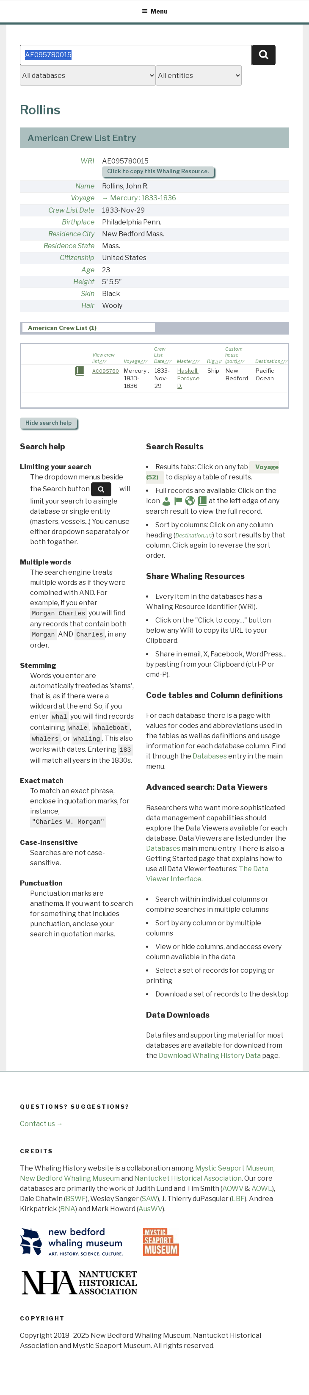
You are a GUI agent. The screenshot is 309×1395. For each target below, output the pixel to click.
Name (84, 186)
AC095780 (105, 371)
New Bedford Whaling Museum (70, 1178)
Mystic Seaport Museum (234, 1168)
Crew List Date (71, 210)
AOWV (232, 1189)
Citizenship (77, 258)
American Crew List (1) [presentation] (62, 327)
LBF (238, 1199)
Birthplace (78, 222)
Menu (155, 11)
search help (48, 423)
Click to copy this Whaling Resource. (158, 171)
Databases (210, 756)
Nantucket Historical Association (188, 1178)
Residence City (71, 234)
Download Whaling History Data (210, 1056)
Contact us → (41, 1124)
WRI (87, 161)
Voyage (82, 198)
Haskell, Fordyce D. (188, 378)
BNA (67, 1209)
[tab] (88, 327)
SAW (149, 1199)
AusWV (150, 1209)
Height (83, 282)
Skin (87, 294)
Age (87, 270)
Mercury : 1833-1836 (143, 198)
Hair (87, 306)
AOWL (261, 1189)
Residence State (69, 246)
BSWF (76, 1199)
